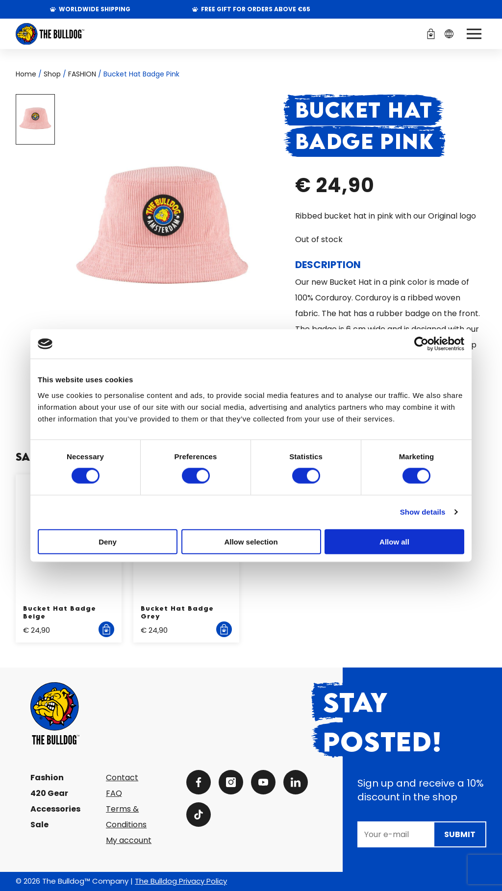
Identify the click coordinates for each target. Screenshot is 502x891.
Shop (52, 74)
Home (26, 74)
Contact (122, 777)
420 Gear (49, 793)
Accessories (55, 809)
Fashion (47, 777)
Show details (423, 512)
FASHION (82, 74)
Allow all (394, 541)
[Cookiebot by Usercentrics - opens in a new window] (421, 344)
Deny (108, 541)
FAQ (114, 793)
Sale (39, 824)
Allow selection (250, 541)
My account (128, 840)
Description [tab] (328, 265)
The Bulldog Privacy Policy (181, 881)
